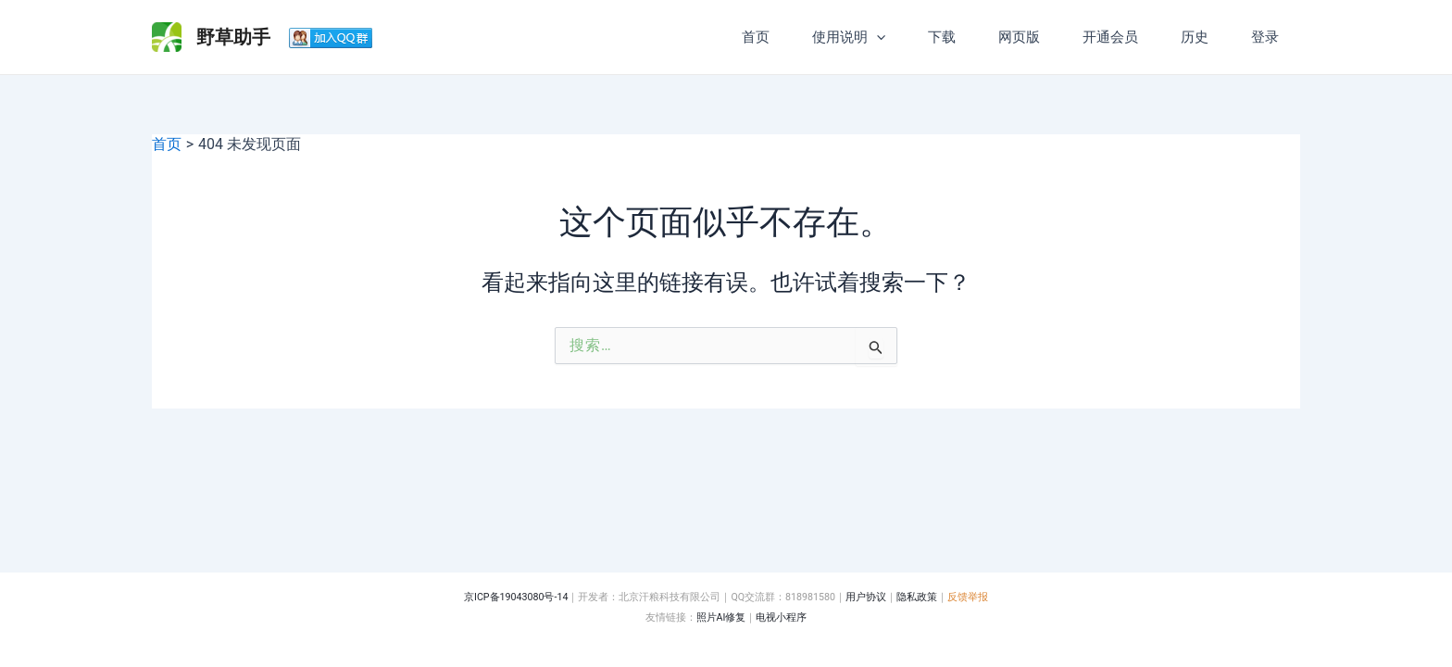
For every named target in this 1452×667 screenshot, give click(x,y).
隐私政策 (916, 597)
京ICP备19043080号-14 (516, 597)
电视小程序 (781, 617)
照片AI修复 (721, 617)
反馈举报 (967, 597)
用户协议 (865, 597)
